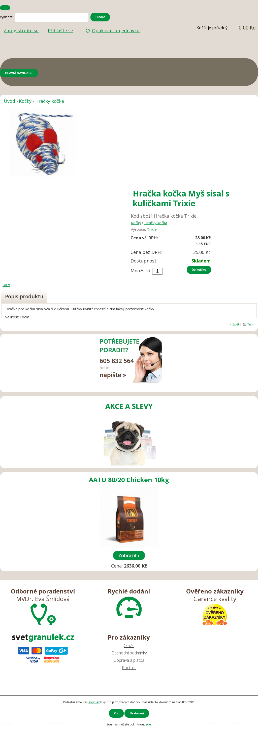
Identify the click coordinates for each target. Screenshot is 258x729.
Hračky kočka (49, 101)
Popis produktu (24, 296)
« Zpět (234, 324)
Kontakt (129, 667)
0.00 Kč (247, 28)
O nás (129, 645)
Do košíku (199, 270)
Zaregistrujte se (21, 30)
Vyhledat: (6, 17)
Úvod (9, 101)
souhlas (94, 702)
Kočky (25, 101)
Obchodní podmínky (129, 653)
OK (116, 713)
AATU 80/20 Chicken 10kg (129, 479)
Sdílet (6, 285)
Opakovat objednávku (116, 30)
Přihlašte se (60, 30)
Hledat (100, 17)
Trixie (152, 229)
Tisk (250, 324)
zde (148, 724)
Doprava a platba (128, 660)
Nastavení (137, 713)
